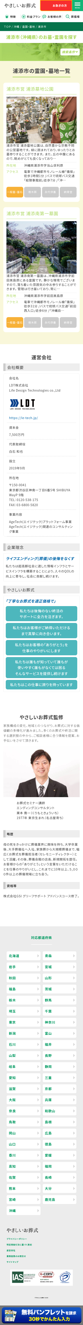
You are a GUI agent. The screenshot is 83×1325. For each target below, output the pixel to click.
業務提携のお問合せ (16, 1256)
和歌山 (50, 1110)
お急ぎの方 (60, 5)
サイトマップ (12, 1262)
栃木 (12, 1000)
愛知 (12, 1077)
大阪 (12, 1099)
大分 (48, 1188)
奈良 (12, 1110)
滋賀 (12, 1088)
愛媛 (48, 1155)
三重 (48, 1077)
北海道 (14, 955)
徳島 (48, 1144)
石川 (12, 1044)
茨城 (48, 989)
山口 (12, 1144)
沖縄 (12, 1210)
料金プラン (34, 16)
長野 (48, 1055)
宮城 (48, 966)
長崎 (48, 1177)
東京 (12, 1022)
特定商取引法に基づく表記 (19, 1244)
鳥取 (12, 1122)
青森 (48, 955)
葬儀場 (75, 16)
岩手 (12, 966)
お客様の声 (55, 16)
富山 (48, 1033)
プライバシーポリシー (17, 1238)
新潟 (12, 1033)
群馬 (48, 1000)
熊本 (12, 1188)
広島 (48, 1133)
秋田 (12, 978)
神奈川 (50, 1022)
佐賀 (12, 1177)
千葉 (48, 1011)
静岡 (48, 1066)
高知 (12, 1166)
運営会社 (11, 1250)
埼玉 (12, 1011)
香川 (12, 1155)
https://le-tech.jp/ (23, 418)
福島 (12, 989)
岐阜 (12, 1066)
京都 (48, 1088)
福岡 (48, 1166)
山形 (48, 978)
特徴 (13, 16)
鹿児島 (50, 1199)
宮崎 (12, 1199)
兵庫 (48, 1099)
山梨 (12, 1055)
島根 (48, 1122)
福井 (48, 1044)
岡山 (12, 1133)
